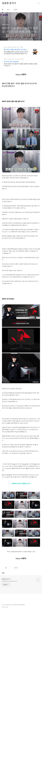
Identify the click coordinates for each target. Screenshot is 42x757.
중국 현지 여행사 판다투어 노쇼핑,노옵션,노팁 (16, 49)
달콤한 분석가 (9, 3)
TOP (38, 751)
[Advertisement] (21, 259)
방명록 (15, 10)
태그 (8, 10)
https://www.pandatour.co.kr (12, 47)
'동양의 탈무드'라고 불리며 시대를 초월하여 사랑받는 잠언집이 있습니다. (20, 64)
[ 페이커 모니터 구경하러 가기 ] (21, 606)
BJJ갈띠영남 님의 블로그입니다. (9, 727)
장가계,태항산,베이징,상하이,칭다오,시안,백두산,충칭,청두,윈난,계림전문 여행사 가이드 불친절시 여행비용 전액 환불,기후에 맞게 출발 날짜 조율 (16, 52)
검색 (35, 3)
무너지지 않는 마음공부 (11, 62)
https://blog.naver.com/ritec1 (12, 59)
